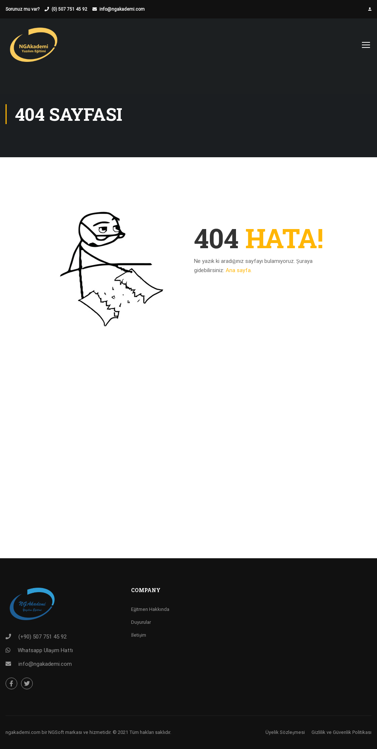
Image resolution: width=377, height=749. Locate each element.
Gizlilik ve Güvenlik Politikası (341, 732)
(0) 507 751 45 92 (69, 9)
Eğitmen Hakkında (150, 609)
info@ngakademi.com (122, 9)
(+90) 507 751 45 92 (42, 636)
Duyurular (141, 622)
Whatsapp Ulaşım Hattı (45, 650)
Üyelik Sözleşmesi (285, 732)
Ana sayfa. (239, 270)
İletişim (138, 635)
